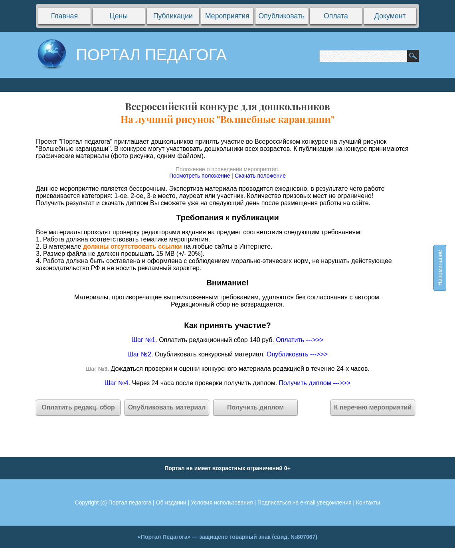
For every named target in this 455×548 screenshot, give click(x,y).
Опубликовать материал (167, 407)
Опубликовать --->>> (297, 354)
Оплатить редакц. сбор (78, 407)
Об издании (171, 502)
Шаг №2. (140, 354)
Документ (390, 16)
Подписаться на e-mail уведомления (304, 502)
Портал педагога (130, 502)
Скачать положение (260, 175)
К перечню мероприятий (373, 407)
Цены (118, 16)
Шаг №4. (117, 383)
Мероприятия (227, 16)
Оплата (335, 16)
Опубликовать (281, 16)
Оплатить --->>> (299, 339)
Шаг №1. (144, 339)
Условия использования (222, 502)
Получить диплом (255, 407)
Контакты (368, 502)
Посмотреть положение (199, 175)
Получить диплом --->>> (315, 383)
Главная (64, 16)
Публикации (173, 16)
